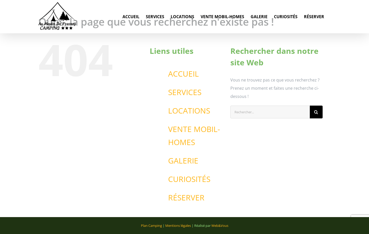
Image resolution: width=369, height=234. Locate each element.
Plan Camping (151, 225)
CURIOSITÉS (189, 179)
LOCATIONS (189, 110)
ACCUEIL (183, 73)
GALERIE (183, 160)
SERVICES (184, 92)
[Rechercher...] (270, 112)
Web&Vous (219, 225)
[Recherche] (316, 112)
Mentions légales (178, 225)
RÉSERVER (186, 197)
